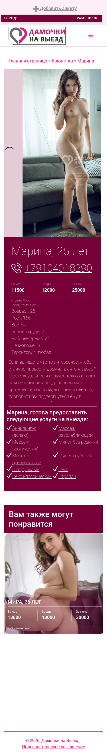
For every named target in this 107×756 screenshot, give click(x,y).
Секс (63, 469)
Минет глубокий (75, 456)
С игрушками (25, 469)
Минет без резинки (78, 442)
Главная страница (28, 61)
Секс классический (32, 476)
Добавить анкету (55, 9)
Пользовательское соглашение (53, 746)
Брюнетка (62, 61)
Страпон (67, 476)
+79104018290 (58, 268)
